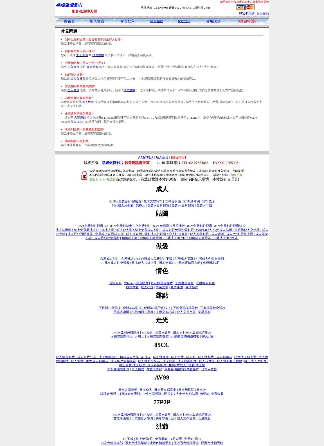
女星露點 (204, 312)
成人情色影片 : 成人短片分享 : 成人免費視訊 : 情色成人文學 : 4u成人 (103, 357)
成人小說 (147, 287)
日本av (201, 389)
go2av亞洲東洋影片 (197, 332)
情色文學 (162, 287)
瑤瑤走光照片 (109, 393)
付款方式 (184, 21)
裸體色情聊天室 (160, 443)
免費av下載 (204, 205)
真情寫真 (115, 283)
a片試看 (176, 439)
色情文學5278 (153, 201)
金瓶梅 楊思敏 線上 (157, 308)
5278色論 (208, 201)
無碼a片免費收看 (211, 393)
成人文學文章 (186, 312)
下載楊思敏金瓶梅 (212, 308)
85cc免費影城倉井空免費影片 (130, 226)
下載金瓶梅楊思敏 (185, 308)
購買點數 (156, 21)
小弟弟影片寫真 (142, 312)
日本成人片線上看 (144, 262)
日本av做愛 (209, 369)
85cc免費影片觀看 (199, 226)
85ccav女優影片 (132, 393)
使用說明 (213, 21)
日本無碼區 (186, 389)
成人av (177, 332)
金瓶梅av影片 (132, 308)
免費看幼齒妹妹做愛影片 (181, 369)
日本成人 (146, 389)
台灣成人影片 (109, 258)
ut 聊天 (139, 336)
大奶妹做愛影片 (118, 369)
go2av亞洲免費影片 (126, 332)
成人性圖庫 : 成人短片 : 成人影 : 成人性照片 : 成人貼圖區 (192, 357)
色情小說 (177, 287)
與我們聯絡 (247, 13)
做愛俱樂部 (154, 369)
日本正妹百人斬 (189, 262)
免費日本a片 (211, 262)
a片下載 (128, 439)
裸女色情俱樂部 (136, 443)
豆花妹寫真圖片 (162, 283)
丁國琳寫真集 (184, 283)
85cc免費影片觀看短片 (229, 226)
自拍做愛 (132, 287)
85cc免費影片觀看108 (93, 226)
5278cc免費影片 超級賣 (125, 201)
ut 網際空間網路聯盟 (185, 336)
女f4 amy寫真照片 (136, 283)
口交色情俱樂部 (112, 443)
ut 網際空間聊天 (121, 336)
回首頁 (69, 21)
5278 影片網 (191, 201)
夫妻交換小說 (165, 312)
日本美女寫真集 (165, 389)
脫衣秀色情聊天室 (186, 443)
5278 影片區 (172, 201)
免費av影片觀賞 (158, 205)
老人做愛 (138, 369)
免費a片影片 (192, 439)
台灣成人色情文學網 (210, 258)
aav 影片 (147, 332)
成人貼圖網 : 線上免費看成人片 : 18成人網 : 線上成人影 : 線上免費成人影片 (108, 230)
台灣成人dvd (130, 258)
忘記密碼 (80, 117)
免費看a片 (162, 439)
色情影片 (191, 287)
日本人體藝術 (127, 389)
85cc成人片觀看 (123, 205)
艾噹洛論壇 (121, 312)
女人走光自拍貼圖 (185, 393)
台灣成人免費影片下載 (156, 258)
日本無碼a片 (167, 262)
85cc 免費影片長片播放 (169, 226)
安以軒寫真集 (205, 283)
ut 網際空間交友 (158, 336)
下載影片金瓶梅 (110, 308)
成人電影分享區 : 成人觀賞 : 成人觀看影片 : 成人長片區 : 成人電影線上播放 (190, 361)
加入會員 (262, 13)
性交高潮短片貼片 (158, 393)
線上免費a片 (144, 439)
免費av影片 (163, 332)
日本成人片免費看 (116, 262)
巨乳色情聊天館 (212, 443)
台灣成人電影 (183, 258)
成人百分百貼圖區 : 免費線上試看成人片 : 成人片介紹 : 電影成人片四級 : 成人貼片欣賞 (128, 234)
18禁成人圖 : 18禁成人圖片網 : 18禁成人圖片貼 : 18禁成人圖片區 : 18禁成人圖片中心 (180, 238)
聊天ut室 (208, 336)
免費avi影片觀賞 (182, 205)
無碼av (140, 205)
